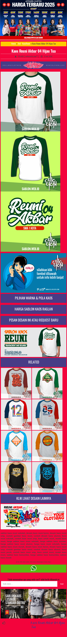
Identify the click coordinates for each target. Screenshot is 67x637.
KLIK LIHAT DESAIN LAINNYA (33, 498)
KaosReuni (26, 43)
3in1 (19, 43)
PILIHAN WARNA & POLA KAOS (34, 297)
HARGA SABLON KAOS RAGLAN (34, 308)
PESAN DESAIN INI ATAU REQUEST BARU (33, 319)
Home (13, 43)
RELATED (33, 361)
